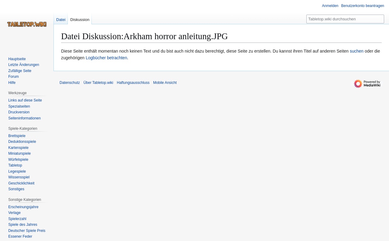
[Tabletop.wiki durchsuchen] (345, 19)
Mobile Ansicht (165, 83)
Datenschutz (70, 83)
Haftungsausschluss (133, 83)
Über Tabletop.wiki (98, 83)
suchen (356, 51)
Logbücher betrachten (106, 57)
